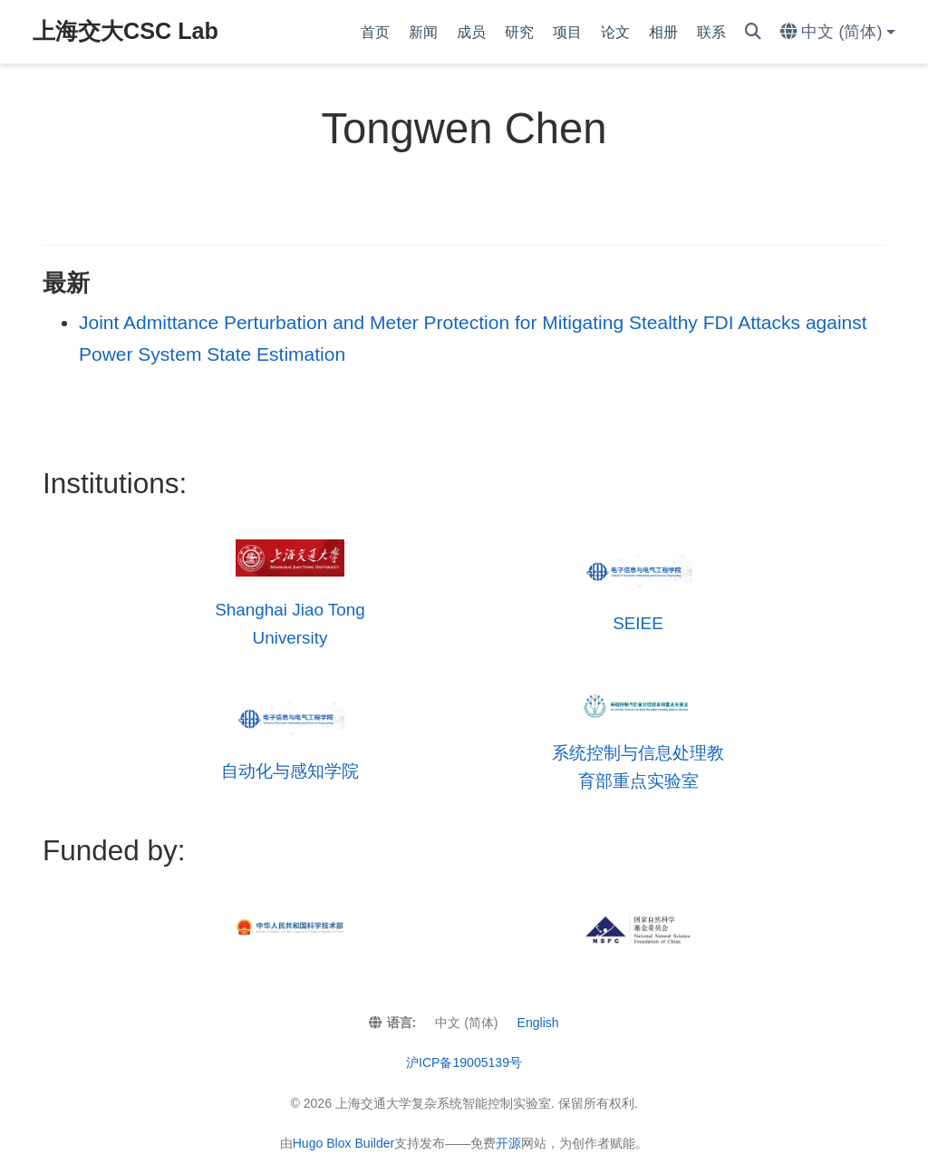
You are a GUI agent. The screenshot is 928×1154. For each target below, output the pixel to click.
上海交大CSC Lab (125, 31)
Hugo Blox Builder (344, 1143)
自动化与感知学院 (290, 771)
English (538, 1022)
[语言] (837, 32)
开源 (508, 1143)
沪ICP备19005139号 (464, 1062)
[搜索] (753, 32)
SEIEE (638, 623)
